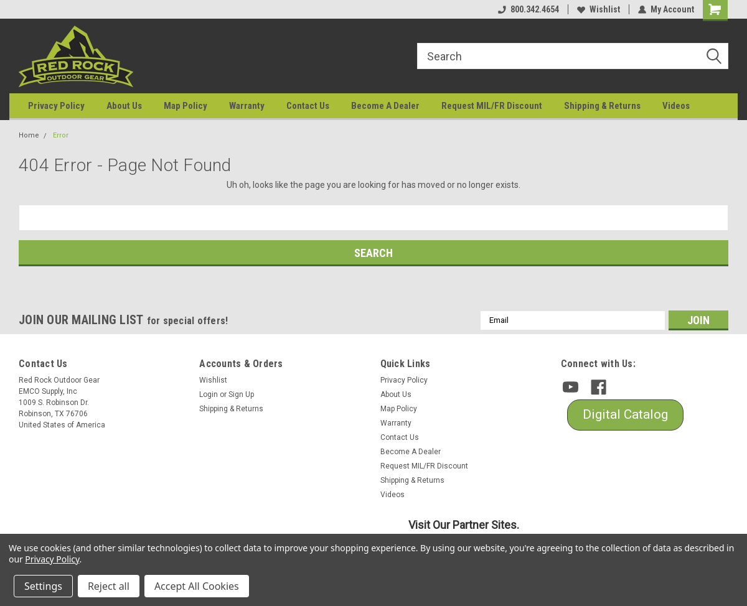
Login (208, 394)
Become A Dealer (385, 105)
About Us (124, 105)
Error (60, 135)
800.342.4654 (528, 9)
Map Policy (185, 105)
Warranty (247, 105)
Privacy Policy (56, 105)
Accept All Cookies (196, 586)
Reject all (108, 586)
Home (29, 135)
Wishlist (598, 9)
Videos (676, 105)
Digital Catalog (625, 414)
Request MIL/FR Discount (491, 105)
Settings (43, 586)
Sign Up (241, 394)
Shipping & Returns (602, 105)
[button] (625, 415)
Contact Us (307, 105)
